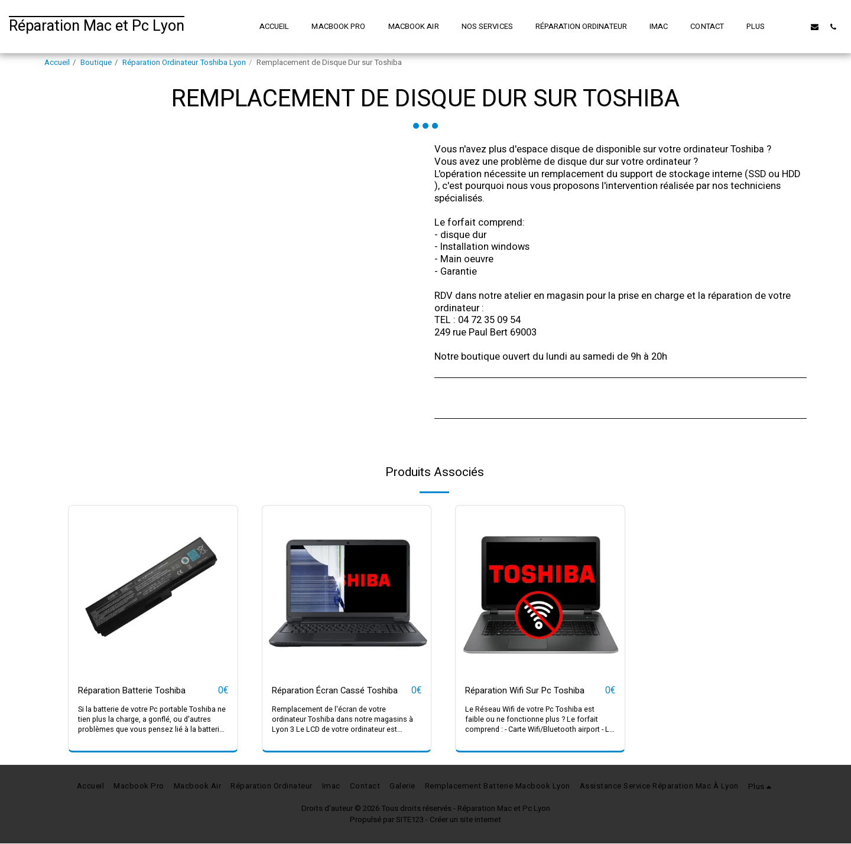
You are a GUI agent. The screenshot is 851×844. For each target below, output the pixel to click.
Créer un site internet (465, 820)
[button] (796, 26)
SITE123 (410, 820)
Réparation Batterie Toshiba (138, 691)
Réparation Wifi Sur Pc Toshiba (531, 691)
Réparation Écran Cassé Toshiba (341, 691)
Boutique (96, 63)
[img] (153, 590)
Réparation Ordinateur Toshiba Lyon (184, 63)
